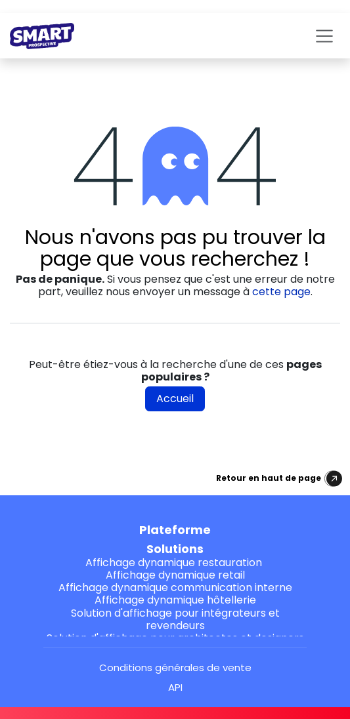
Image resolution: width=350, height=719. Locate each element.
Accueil (175, 398)
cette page (281, 291)
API (175, 687)
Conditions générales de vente (175, 667)
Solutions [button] (175, 549)
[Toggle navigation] (324, 36)
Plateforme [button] (175, 530)
